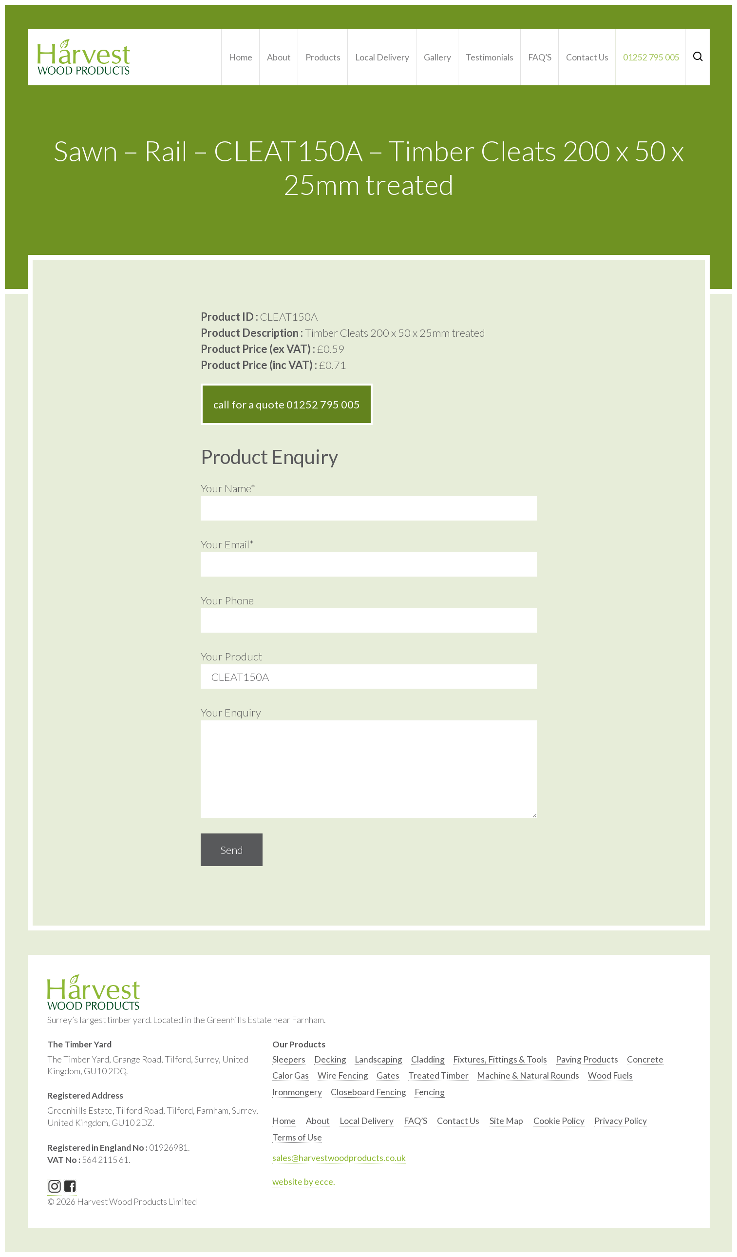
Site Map (506, 1121)
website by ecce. (303, 1182)
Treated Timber (438, 1075)
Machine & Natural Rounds (528, 1075)
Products (322, 57)
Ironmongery (297, 1092)
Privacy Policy (620, 1121)
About (279, 57)
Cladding (428, 1059)
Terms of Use (297, 1137)
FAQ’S (539, 57)
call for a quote (286, 404)
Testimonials (489, 57)
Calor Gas (290, 1075)
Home (240, 57)
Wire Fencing (343, 1075)
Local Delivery (382, 57)
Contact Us (587, 57)
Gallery (437, 57)
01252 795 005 (651, 57)
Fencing (430, 1092)
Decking (330, 1059)
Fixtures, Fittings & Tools (500, 1059)
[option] (288, 1062)
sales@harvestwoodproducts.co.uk (339, 1158)
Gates (388, 1075)
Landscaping (378, 1059)
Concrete (645, 1059)
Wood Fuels (610, 1075)
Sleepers (288, 1059)
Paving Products (587, 1059)
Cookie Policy (559, 1121)
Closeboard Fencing (368, 1092)
